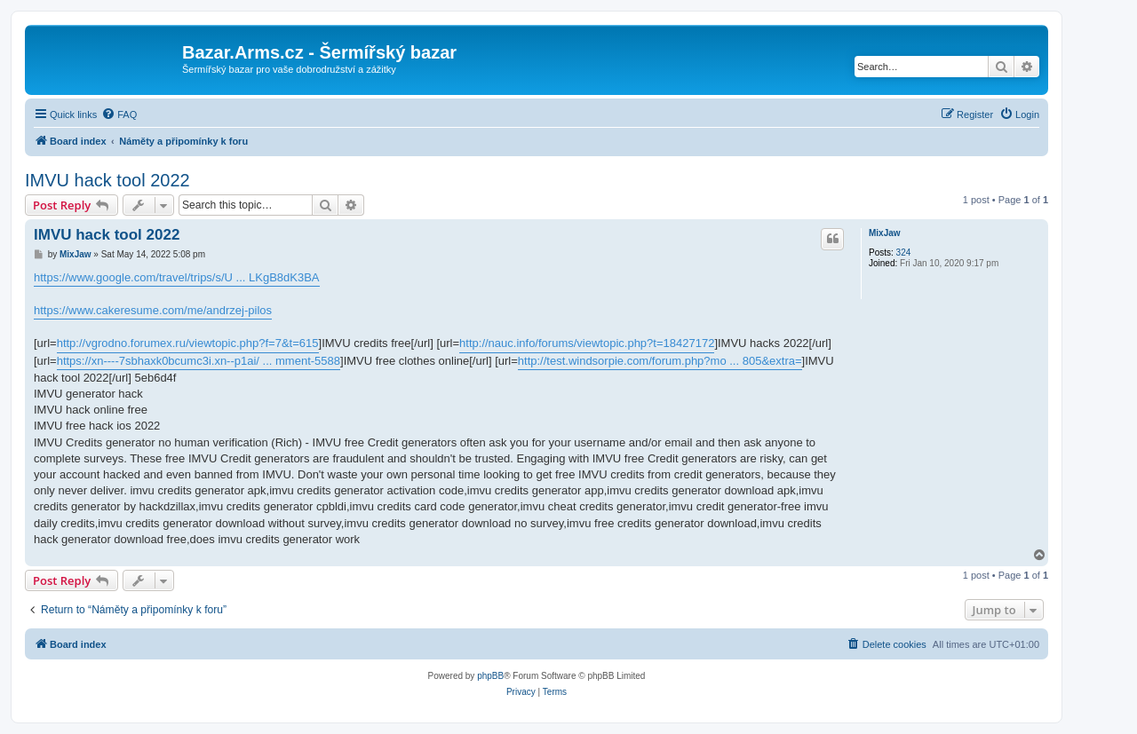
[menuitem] (119, 114)
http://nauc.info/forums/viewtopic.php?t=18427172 (586, 343)
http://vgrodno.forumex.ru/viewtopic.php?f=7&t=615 (188, 343)
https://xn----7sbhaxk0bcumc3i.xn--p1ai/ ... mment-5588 (198, 360)
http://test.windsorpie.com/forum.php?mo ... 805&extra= (660, 360)
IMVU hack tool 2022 (107, 180)
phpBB (490, 676)
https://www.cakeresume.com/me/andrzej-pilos (153, 310)
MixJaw (885, 233)
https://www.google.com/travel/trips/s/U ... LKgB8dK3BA (177, 277)
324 (903, 252)
